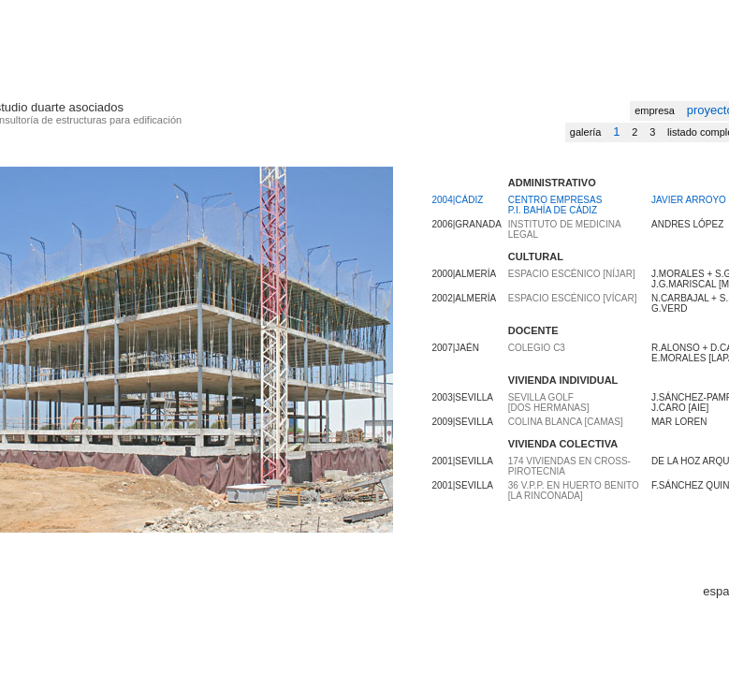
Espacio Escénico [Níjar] (571, 274)
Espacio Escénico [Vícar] (572, 298)
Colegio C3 (536, 348)
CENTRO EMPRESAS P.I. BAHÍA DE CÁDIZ (555, 205)
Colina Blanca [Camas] (565, 422)
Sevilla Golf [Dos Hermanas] (549, 402)
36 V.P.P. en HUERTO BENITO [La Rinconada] (573, 490)
